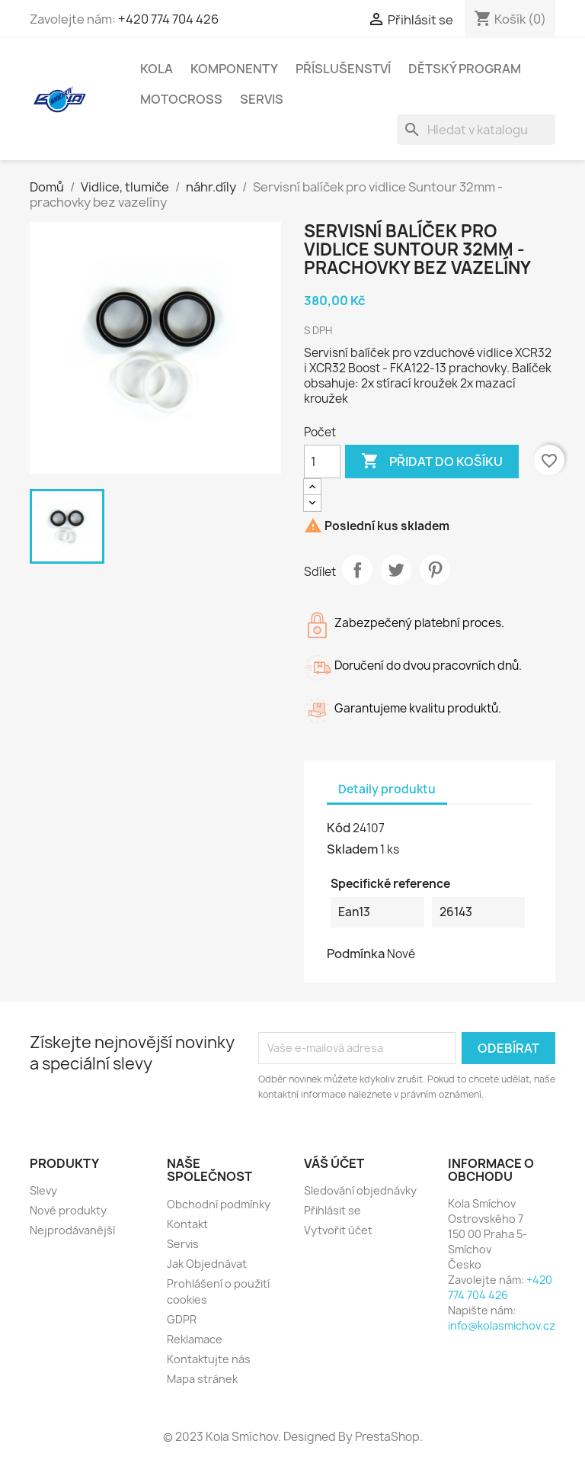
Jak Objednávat (207, 1263)
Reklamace (194, 1339)
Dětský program (464, 68)
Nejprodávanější (72, 1230)
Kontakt (187, 1224)
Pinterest (435, 570)
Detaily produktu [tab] (387, 789)
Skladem (352, 849)
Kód (338, 827)
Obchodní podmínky (218, 1204)
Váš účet (334, 1163)
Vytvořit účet (338, 1230)
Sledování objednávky (360, 1190)
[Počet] (322, 461)
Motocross (181, 99)
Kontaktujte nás (209, 1359)
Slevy (43, 1190)
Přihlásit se (332, 1210)
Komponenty (234, 68)
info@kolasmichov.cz (501, 1325)
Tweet (396, 570)
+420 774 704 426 (168, 19)
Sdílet (357, 570)
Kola (156, 68)
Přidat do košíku (432, 461)
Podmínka (356, 953)
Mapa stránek (202, 1379)
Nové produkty (68, 1210)
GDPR (182, 1319)
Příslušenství (343, 68)
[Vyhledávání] (476, 129)
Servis (261, 99)
